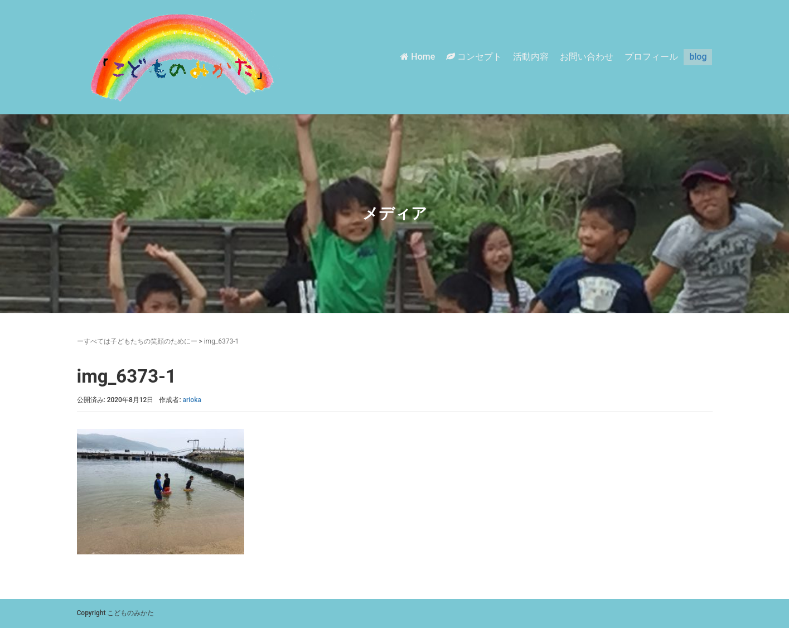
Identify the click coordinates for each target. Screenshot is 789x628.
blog (697, 56)
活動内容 (531, 56)
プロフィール (651, 56)
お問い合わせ (586, 56)
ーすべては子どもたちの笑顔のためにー (137, 341)
